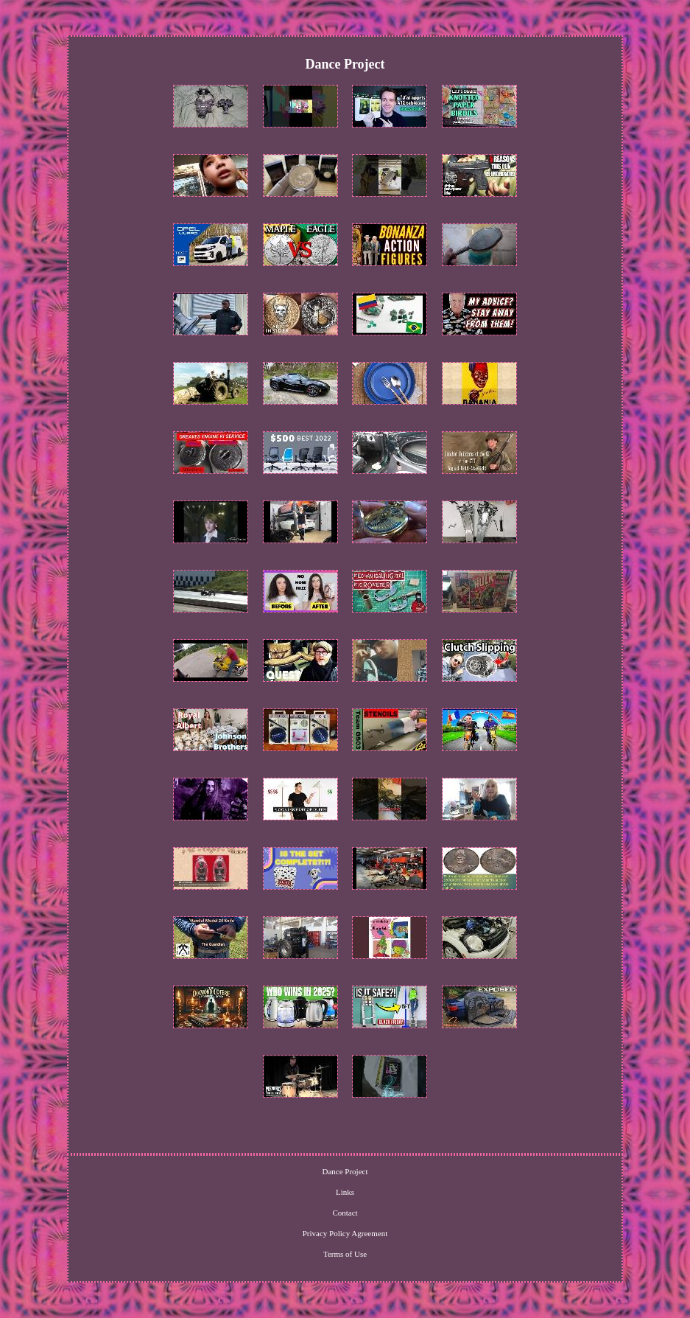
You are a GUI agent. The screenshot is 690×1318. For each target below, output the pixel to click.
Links (345, 1192)
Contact (344, 1212)
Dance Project (344, 1171)
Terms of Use (345, 1253)
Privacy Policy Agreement (345, 1233)
